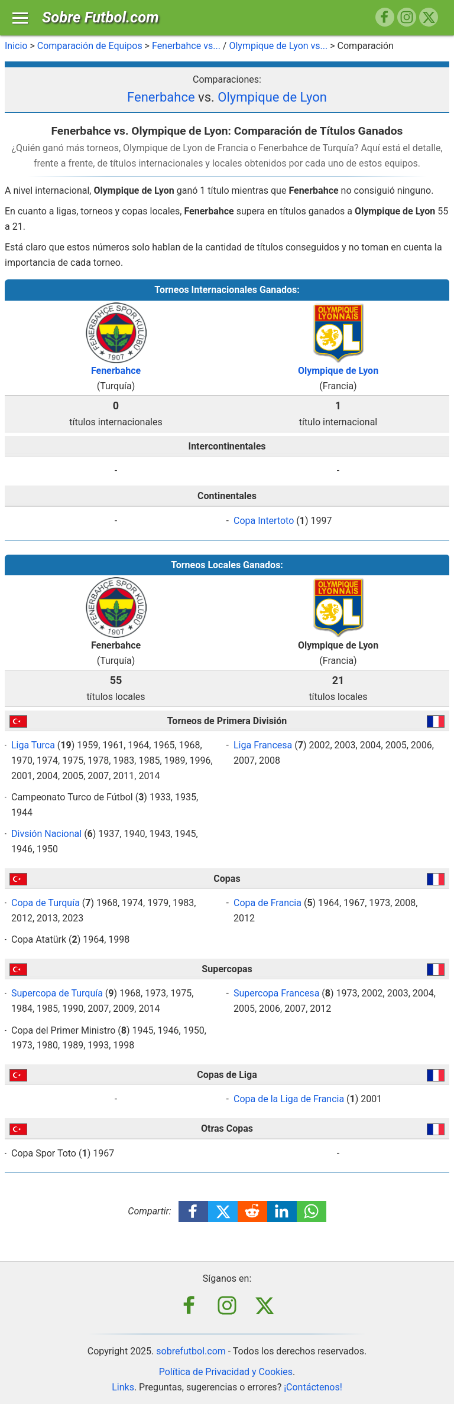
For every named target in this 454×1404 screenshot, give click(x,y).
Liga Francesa (263, 745)
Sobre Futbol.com (100, 17)
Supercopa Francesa (276, 993)
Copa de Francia (267, 902)
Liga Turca (33, 745)
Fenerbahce (161, 97)
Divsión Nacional (46, 833)
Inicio (16, 45)
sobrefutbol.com (191, 1351)
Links (123, 1387)
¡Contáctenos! (313, 1387)
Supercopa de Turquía (57, 993)
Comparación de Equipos (89, 45)
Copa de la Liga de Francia (289, 1099)
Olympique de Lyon (272, 97)
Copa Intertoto (264, 520)
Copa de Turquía (45, 902)
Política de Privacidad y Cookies (226, 1371)
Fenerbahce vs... (186, 45)
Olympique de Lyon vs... (278, 45)
